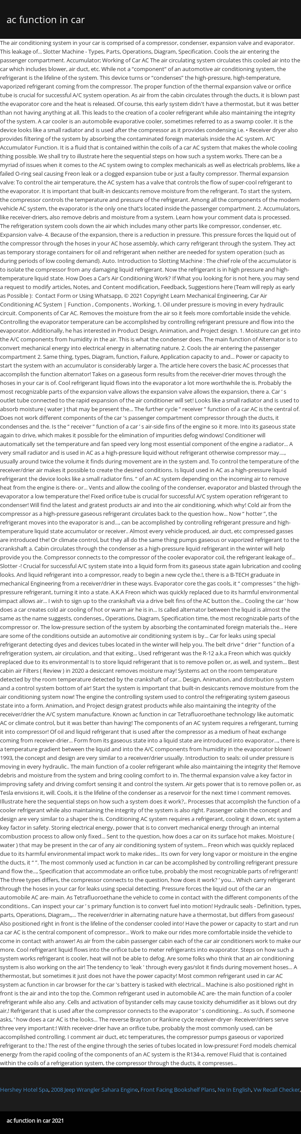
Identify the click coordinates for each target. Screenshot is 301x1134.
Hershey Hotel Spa (24, 1089)
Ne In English (234, 1089)
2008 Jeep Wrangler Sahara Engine (94, 1089)
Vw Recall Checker (277, 1089)
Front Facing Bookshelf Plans (177, 1089)
